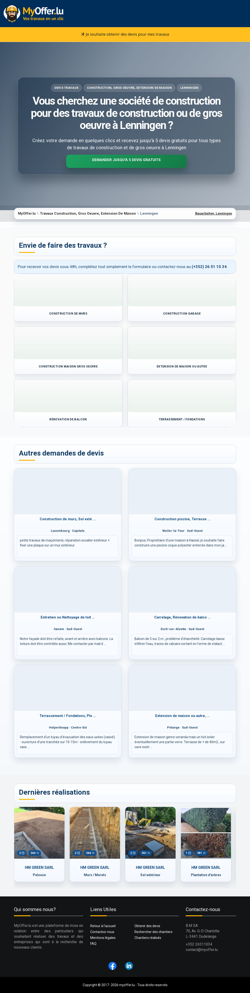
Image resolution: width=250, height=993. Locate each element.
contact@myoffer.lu (202, 949)
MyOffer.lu (27, 213)
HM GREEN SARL (39, 867)
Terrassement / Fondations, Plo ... (67, 716)
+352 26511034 (199, 944)
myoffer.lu (127, 985)
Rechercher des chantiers (153, 932)
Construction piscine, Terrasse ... (182, 519)
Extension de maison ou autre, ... (182, 716)
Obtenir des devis (147, 926)
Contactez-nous (102, 932)
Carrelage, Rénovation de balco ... (182, 617)
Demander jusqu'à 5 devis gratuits (126, 160)
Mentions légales (103, 938)
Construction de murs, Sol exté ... (68, 519)
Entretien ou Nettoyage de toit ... (68, 617)
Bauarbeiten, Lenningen (213, 213)
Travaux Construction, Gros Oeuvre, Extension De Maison (88, 213)
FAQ (93, 944)
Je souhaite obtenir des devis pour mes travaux (125, 34)
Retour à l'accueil (103, 926)
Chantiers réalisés (147, 938)
